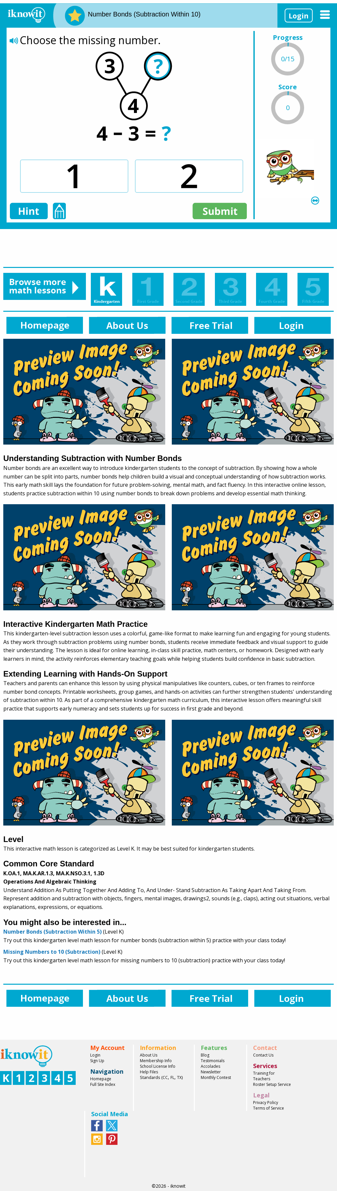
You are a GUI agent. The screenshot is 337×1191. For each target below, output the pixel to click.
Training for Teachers (264, 1076)
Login (299, 15)
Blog (205, 1055)
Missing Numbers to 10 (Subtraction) (51, 951)
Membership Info (156, 1060)
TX (179, 1077)
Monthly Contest (216, 1077)
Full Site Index (102, 1084)
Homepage (100, 1079)
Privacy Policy (265, 1102)
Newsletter (211, 1072)
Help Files (149, 1072)
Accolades (210, 1066)
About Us (148, 1055)
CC (165, 1077)
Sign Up (97, 1060)
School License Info (157, 1066)
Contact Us (263, 1055)
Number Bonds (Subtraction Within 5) (52, 931)
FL (172, 1077)
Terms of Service (268, 1108)
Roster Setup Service (272, 1084)
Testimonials (212, 1060)
